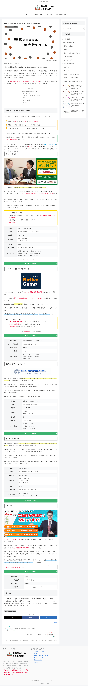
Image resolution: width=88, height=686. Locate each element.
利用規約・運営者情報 (33, 682)
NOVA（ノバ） (38, 661)
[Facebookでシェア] (30, 618)
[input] (73, 28)
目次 (29, 88)
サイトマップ (60, 682)
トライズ (36, 654)
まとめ (23, 104)
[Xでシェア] (13, 618)
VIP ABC (25, 102)
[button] (83, 28)
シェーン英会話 (27, 93)
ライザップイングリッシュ (41, 656)
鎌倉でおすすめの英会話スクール (30, 91)
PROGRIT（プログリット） (41, 652)
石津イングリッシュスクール (30, 98)
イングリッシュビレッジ (40, 659)
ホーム (26, 682)
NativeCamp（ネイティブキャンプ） (32, 96)
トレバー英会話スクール (29, 100)
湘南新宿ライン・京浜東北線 (10, 612)
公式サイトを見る (32, 264)
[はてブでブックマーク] (48, 618)
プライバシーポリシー (44, 682)
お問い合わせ (53, 682)
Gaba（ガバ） (38, 663)
